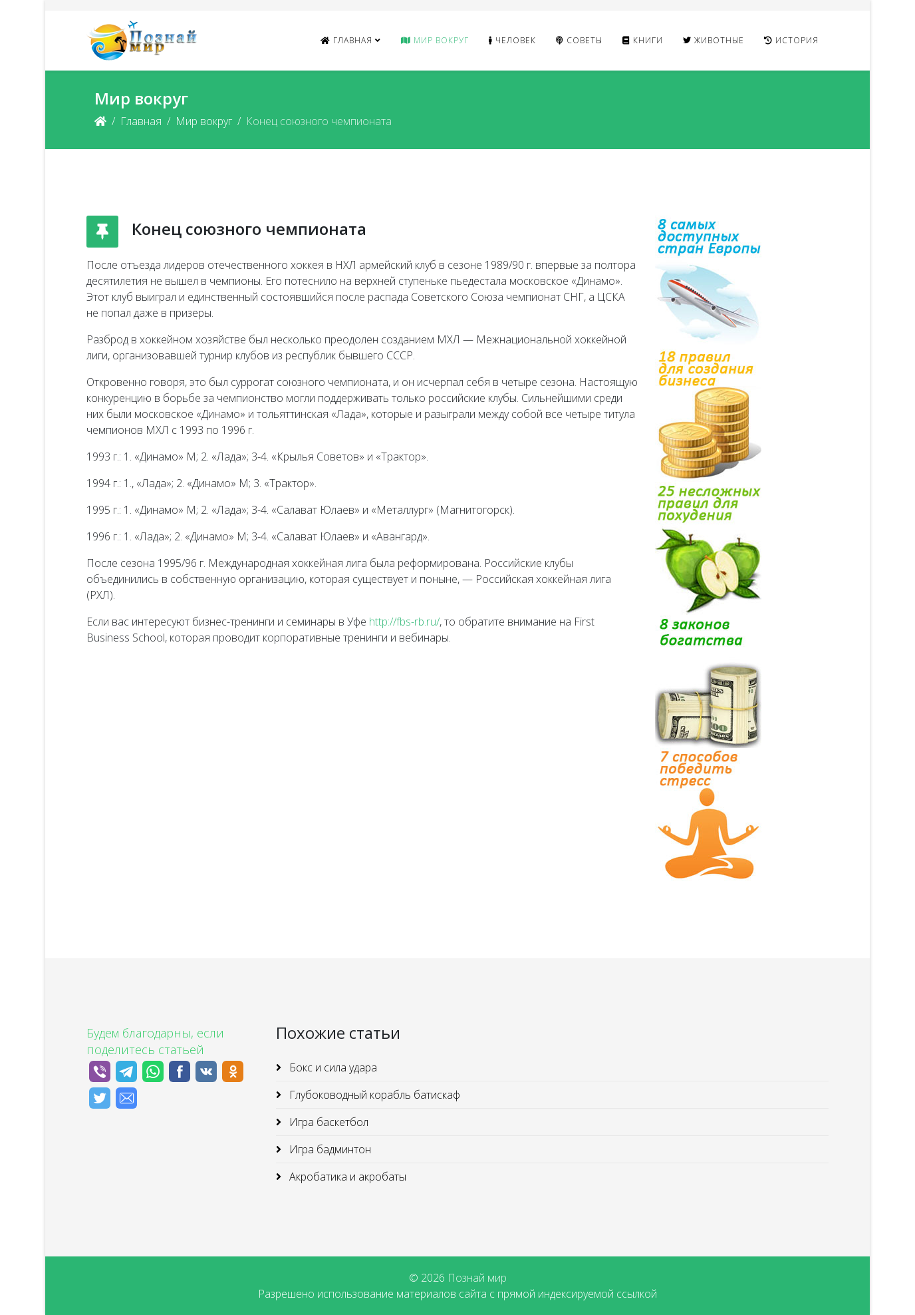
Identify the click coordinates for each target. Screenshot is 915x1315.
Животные (713, 40)
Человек (512, 40)
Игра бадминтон (329, 1149)
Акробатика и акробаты (346, 1176)
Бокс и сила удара (332, 1067)
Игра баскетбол (327, 1122)
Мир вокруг (435, 40)
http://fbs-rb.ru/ (404, 621)
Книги (642, 40)
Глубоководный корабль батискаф (373, 1094)
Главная (346, 40)
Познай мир (477, 1277)
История (791, 40)
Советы (579, 40)
